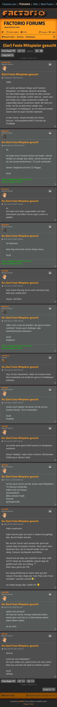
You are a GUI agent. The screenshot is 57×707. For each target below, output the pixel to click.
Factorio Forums (24, 23)
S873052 (5, 271)
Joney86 (5, 509)
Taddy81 (5, 426)
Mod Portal (47, 4)
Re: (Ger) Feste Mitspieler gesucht (20, 142)
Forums (24, 4)
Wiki (35, 4)
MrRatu (4, 634)
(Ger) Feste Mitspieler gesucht (29, 45)
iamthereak (6, 62)
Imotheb (5, 388)
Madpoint (5, 131)
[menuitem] (12, 32)
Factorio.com (9, 4)
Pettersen (5, 189)
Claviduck (5, 355)
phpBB (21, 701)
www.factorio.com (11, 27)
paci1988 (5, 592)
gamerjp (5, 465)
